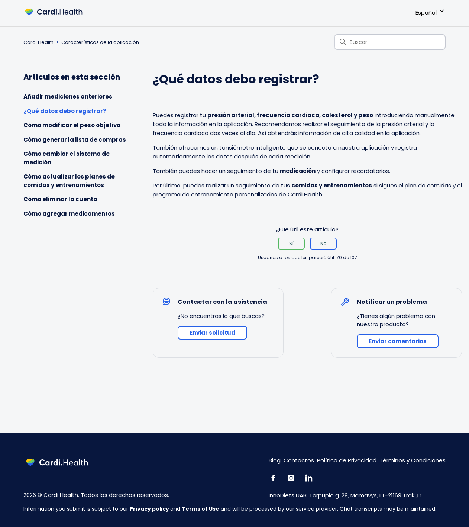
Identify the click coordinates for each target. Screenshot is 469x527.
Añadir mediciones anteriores (67, 96)
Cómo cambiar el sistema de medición (66, 158)
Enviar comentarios (398, 341)
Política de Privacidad (346, 460)
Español (430, 11)
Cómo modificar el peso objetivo (71, 125)
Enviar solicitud (212, 333)
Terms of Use (200, 508)
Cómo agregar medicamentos (69, 214)
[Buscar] (389, 42)
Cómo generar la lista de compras (74, 140)
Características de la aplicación (100, 42)
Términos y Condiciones (412, 460)
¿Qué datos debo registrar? (64, 111)
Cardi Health (38, 42)
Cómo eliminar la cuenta (60, 199)
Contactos (299, 460)
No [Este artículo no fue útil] (323, 243)
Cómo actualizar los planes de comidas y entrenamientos (69, 181)
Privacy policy (150, 508)
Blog (275, 460)
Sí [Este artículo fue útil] (291, 243)
